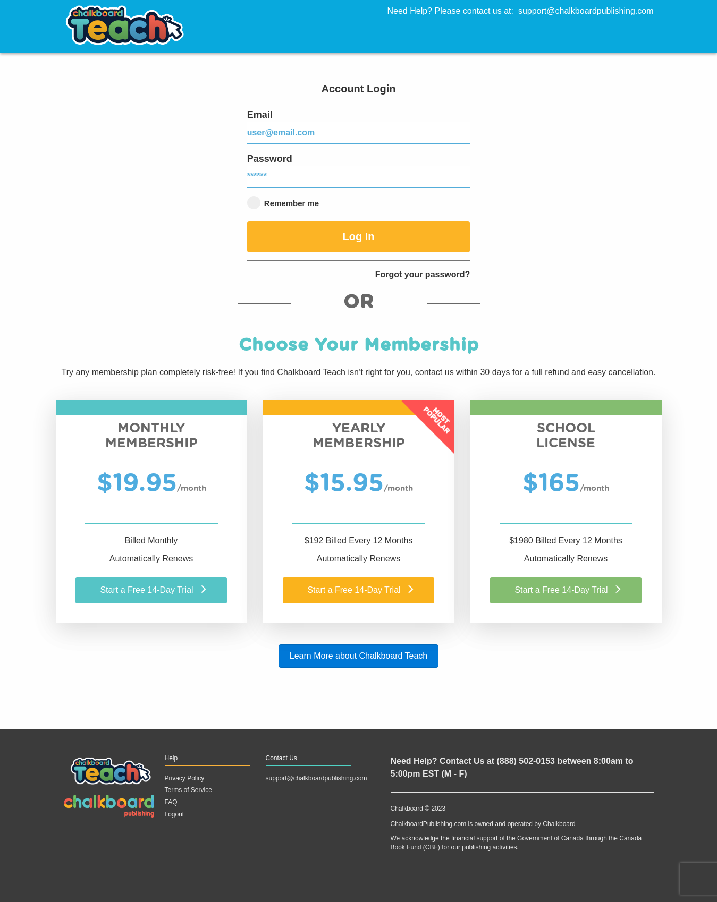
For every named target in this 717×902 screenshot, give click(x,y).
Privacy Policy (185, 778)
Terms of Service (188, 790)
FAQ (171, 802)
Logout (174, 814)
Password (358, 171)
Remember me (283, 202)
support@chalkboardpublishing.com (586, 10)
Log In (358, 236)
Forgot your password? (422, 274)
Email (358, 126)
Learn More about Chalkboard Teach (358, 655)
